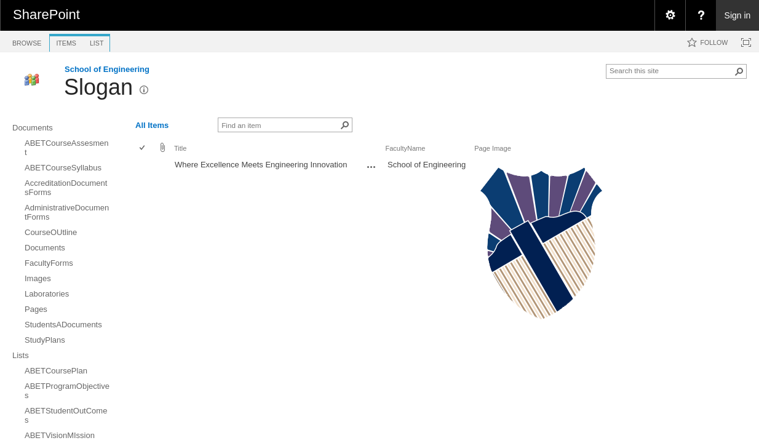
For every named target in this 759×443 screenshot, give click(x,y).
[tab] (27, 41)
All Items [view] (152, 125)
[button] (739, 71)
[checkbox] (143, 148)
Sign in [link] (738, 15)
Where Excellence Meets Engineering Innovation (261, 164)
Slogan (98, 87)
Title (180, 148)
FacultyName (405, 148)
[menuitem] (669, 15)
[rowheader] (145, 245)
